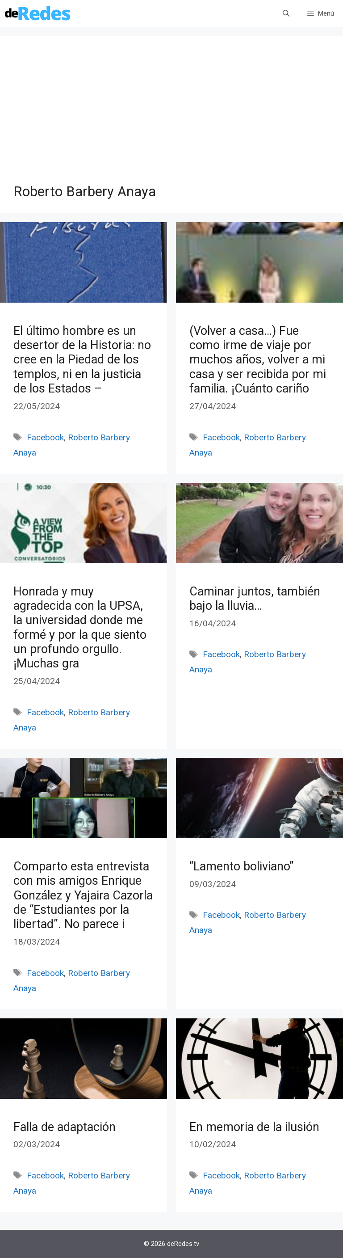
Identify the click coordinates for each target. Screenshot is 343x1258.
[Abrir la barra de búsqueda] (286, 13)
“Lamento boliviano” (241, 866)
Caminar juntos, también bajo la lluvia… (254, 598)
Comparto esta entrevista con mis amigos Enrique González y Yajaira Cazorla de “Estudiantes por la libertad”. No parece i (83, 895)
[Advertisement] (171, 116)
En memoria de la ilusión (254, 1127)
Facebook (45, 437)
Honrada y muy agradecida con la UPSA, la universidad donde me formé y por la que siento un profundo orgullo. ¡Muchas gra (79, 627)
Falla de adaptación (64, 1127)
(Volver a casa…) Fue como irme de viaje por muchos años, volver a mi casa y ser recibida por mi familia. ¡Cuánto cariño (257, 360)
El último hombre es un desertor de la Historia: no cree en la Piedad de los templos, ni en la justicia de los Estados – (82, 360)
